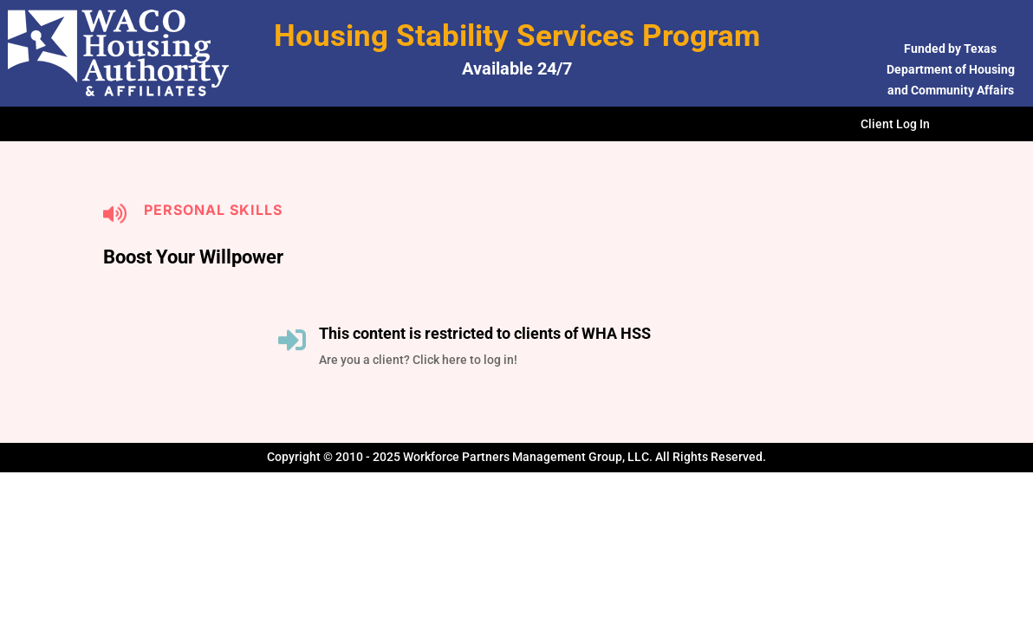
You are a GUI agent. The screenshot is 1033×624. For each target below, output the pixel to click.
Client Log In (895, 124)
